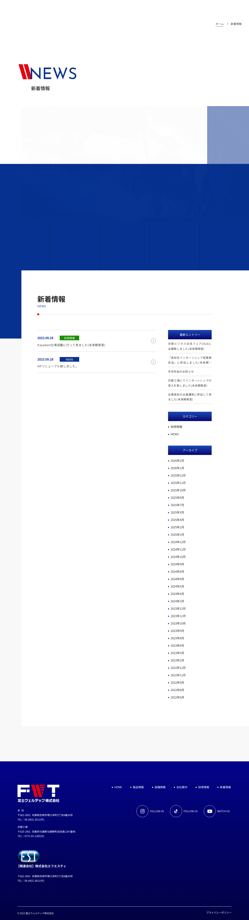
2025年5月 (177, 512)
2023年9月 (177, 631)
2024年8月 (177, 571)
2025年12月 (178, 475)
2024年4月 (177, 594)
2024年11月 (178, 549)
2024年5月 (177, 586)
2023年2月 (177, 660)
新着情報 (225, 787)
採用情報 (176, 427)
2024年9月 (177, 564)
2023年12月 (178, 608)
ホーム (220, 24)
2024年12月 (178, 542)
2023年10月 (178, 623)
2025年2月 (177, 527)
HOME (118, 787)
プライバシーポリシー (218, 912)
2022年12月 (178, 668)
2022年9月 (177, 682)
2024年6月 (177, 579)
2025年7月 (177, 505)
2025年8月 (177, 497)
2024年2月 (177, 601)
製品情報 (138, 787)
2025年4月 (177, 520)
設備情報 (160, 787)
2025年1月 (177, 534)
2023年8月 (177, 638)
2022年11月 (178, 675)
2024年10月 (178, 557)
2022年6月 (177, 697)
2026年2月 (177, 460)
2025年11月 (178, 483)
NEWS (175, 434)
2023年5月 (177, 653)
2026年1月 (177, 468)
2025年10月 (178, 490)
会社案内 (181, 787)
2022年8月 (177, 690)
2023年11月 (178, 616)
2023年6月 (177, 645)
